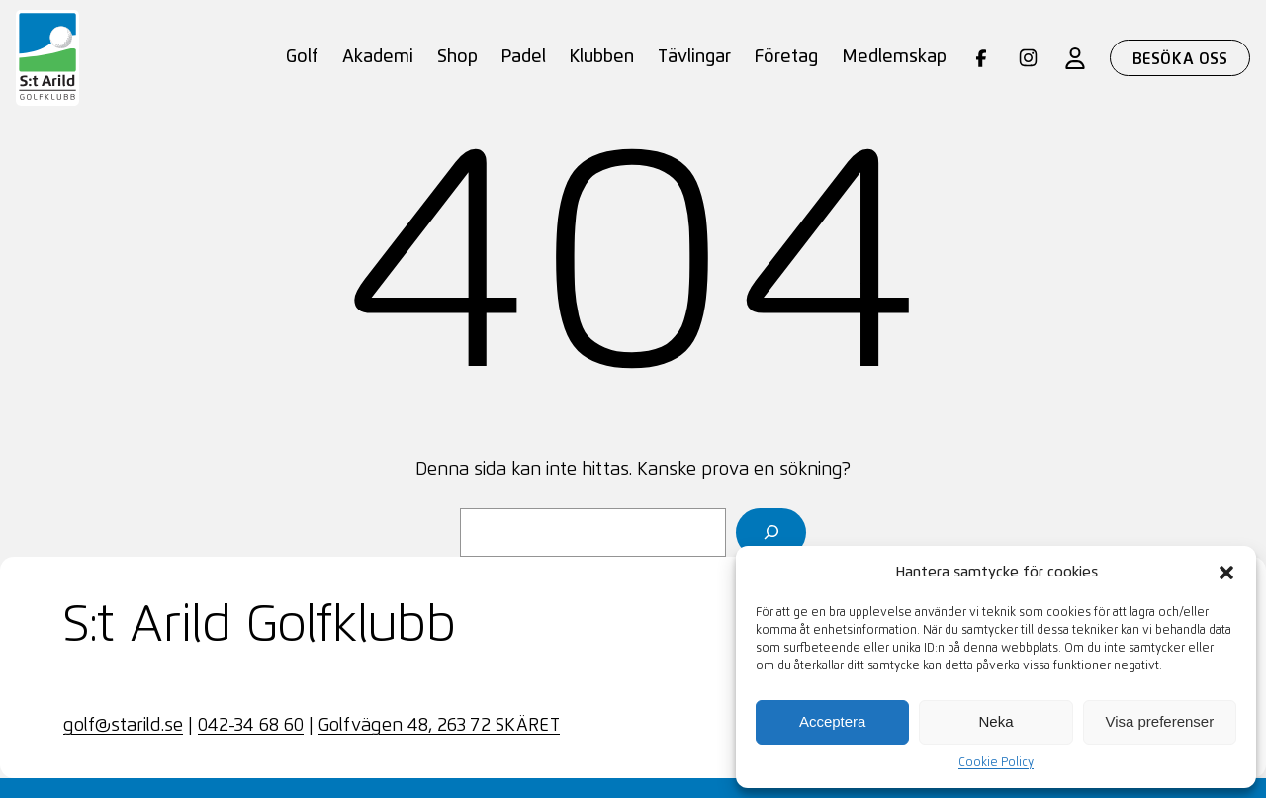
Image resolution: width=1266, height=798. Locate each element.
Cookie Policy (996, 763)
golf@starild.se (123, 726)
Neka (995, 721)
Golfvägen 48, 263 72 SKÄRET (439, 726)
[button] (1226, 572)
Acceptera (832, 721)
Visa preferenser (1159, 721)
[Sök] (771, 532)
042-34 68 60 (251, 726)
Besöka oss (1180, 59)
